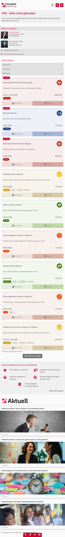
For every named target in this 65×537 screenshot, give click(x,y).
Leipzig (20, 190)
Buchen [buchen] (48, 103)
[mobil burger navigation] (52, 5)
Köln (5, 312)
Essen (14, 281)
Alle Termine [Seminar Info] (17, 103)
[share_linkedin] (39, 535)
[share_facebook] (30, 535)
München (6, 98)
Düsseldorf (22, 281)
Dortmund (7, 281)
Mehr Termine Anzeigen (32, 356)
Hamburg (7, 129)
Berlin (13, 190)
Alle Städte (26, 190)
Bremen (6, 190)
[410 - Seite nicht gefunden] (57, 5)
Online (6, 159)
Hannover (22, 343)
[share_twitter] (34, 535)
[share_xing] (25, 535)
